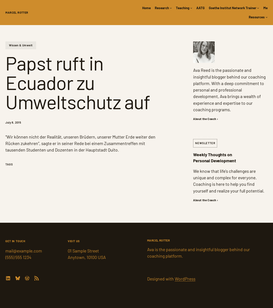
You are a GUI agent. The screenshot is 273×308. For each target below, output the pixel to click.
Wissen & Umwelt (21, 45)
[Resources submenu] (267, 17)
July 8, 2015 (13, 122)
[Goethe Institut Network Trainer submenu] (258, 8)
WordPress (185, 278)
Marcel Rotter (16, 12)
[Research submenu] (171, 8)
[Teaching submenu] (191, 8)
